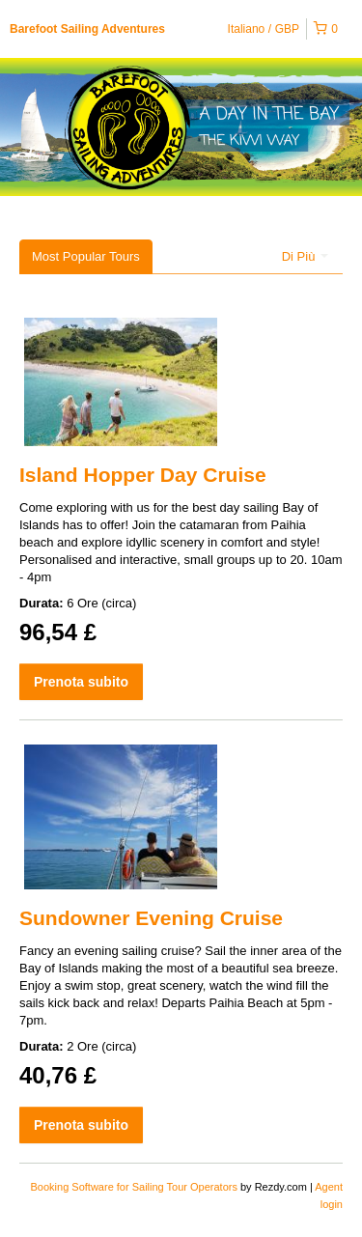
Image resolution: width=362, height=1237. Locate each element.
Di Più (305, 256)
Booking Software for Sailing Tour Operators (135, 1187)
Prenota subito (81, 681)
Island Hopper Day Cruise (142, 475)
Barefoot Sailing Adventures (87, 29)
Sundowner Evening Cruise (151, 918)
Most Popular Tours (86, 256)
